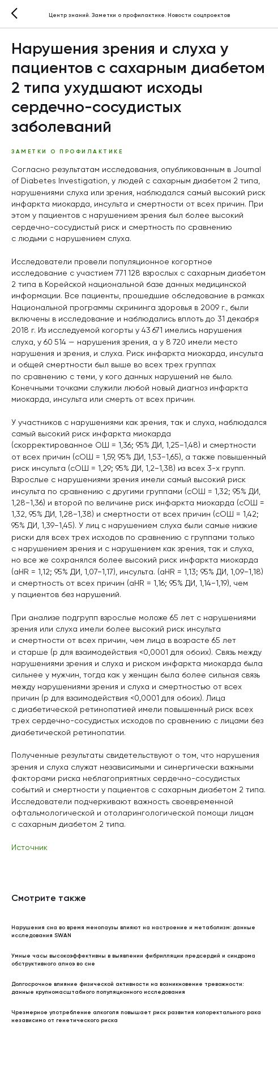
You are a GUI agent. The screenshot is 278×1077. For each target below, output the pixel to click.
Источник (29, 848)
